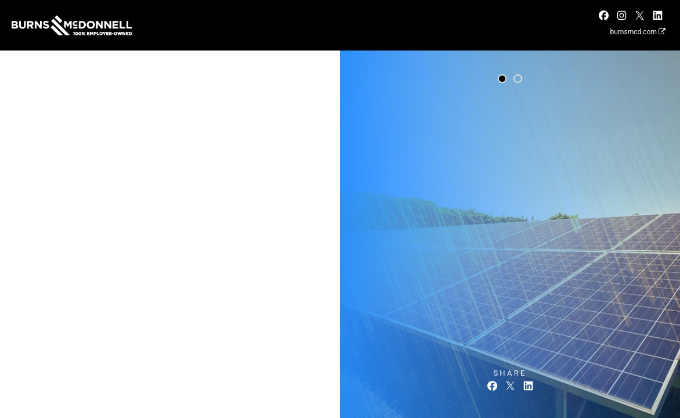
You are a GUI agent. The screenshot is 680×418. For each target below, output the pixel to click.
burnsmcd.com (637, 32)
